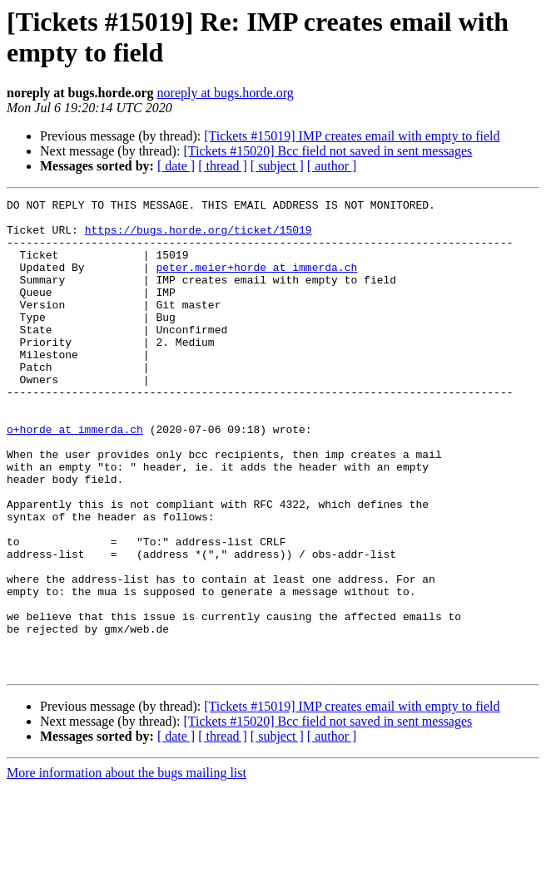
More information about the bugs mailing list (126, 867)
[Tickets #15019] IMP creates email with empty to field (351, 136)
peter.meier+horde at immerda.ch (256, 281)
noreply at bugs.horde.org (225, 93)
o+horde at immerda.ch (75, 476)
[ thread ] (222, 166)
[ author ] (332, 166)
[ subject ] (277, 166)
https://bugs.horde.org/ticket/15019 (198, 236)
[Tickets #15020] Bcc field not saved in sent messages (327, 151)
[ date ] (176, 166)
